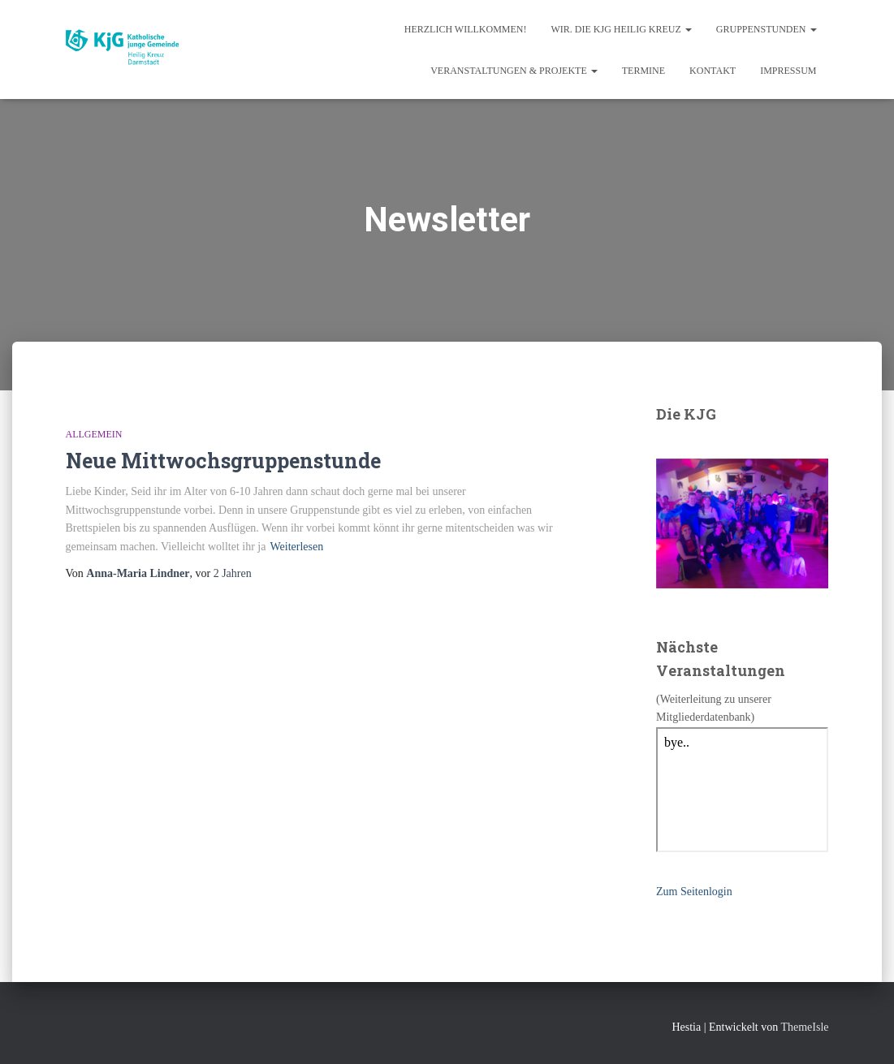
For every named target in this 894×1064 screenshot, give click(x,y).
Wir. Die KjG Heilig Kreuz (621, 29)
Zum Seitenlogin (694, 891)
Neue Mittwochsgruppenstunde (223, 460)
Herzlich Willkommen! (465, 29)
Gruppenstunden (766, 29)
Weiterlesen (296, 547)
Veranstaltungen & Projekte (514, 70)
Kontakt (712, 70)
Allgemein (94, 434)
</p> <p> (742, 789)
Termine (643, 70)
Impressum (788, 70)
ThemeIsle (804, 1027)
